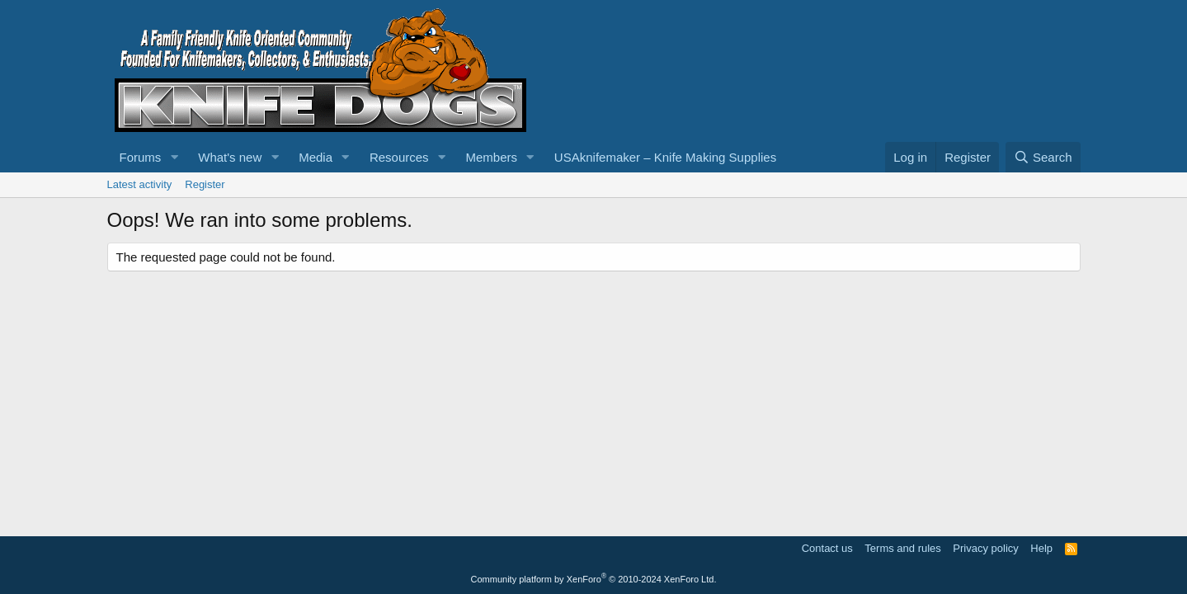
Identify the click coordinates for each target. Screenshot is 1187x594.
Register (204, 184)
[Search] (1043, 157)
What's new (229, 157)
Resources (399, 157)
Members (491, 157)
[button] (174, 157)
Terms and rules (902, 548)
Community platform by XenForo (594, 579)
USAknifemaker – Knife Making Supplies (665, 157)
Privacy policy (985, 548)
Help (1041, 548)
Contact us (827, 548)
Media (315, 157)
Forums (141, 157)
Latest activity (139, 184)
